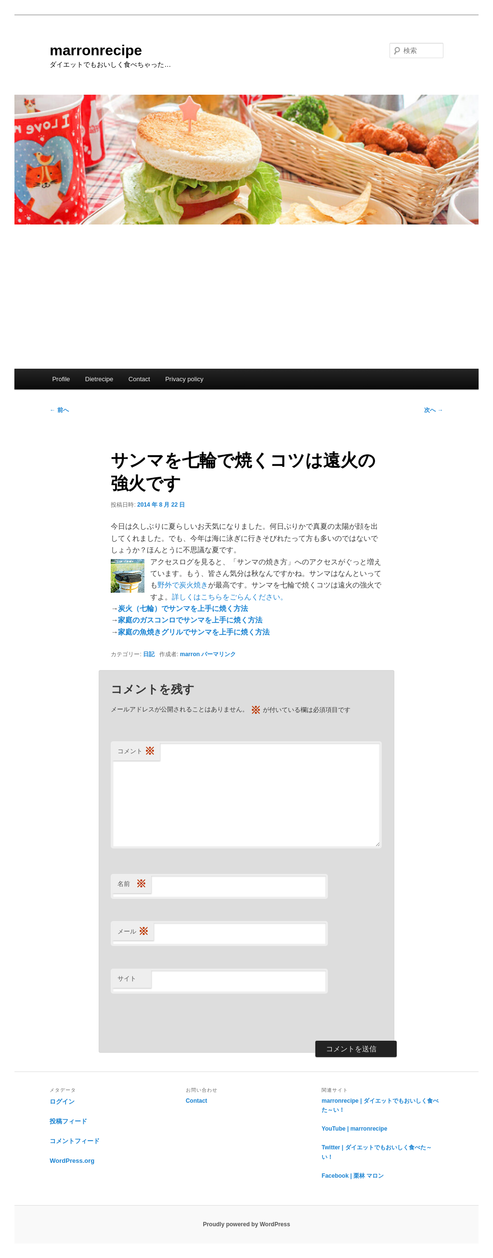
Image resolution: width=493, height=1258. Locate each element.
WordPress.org (72, 1160)
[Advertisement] (246, 296)
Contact (139, 379)
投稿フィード (68, 1121)
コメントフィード (75, 1141)
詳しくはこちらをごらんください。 (229, 597)
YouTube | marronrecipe (354, 1128)
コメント (136, 752)
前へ (59, 410)
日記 (149, 654)
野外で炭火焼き (182, 585)
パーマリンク (218, 654)
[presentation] (184, 1017)
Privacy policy (184, 379)
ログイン (62, 1101)
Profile (61, 379)
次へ (433, 410)
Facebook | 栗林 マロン (353, 1175)
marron (190, 654)
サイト (126, 978)
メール (133, 932)
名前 (131, 884)
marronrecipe (96, 50)
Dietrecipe (99, 379)
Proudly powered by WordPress (246, 1224)
